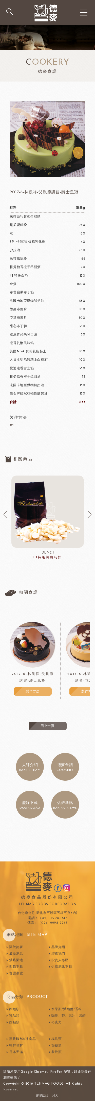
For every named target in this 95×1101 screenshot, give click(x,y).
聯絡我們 (58, 953)
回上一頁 (47, 726)
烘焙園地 (16, 960)
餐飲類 (56, 1052)
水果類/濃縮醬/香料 (66, 1009)
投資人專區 (60, 960)
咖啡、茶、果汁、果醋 (68, 1015)
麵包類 (14, 1009)
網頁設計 (43, 1095)
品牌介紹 (58, 947)
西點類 (14, 1022)
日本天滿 (16, 1052)
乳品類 (14, 1015)
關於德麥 (16, 947)
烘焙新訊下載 (61, 966)
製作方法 (33, 691)
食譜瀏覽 (16, 973)
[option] (47, 518)
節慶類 (56, 1045)
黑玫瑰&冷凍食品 (22, 1039)
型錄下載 (16, 966)
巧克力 (56, 1022)
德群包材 (16, 1045)
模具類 (56, 1039)
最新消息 (16, 953)
